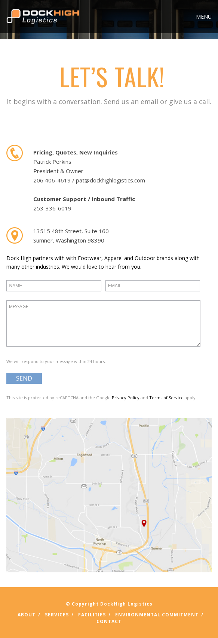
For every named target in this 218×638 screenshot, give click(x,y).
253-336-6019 (52, 208)
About (27, 615)
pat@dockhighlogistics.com (110, 180)
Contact (109, 621)
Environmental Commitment (157, 615)
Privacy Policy (125, 397)
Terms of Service (166, 397)
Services (57, 615)
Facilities (92, 615)
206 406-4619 (52, 180)
